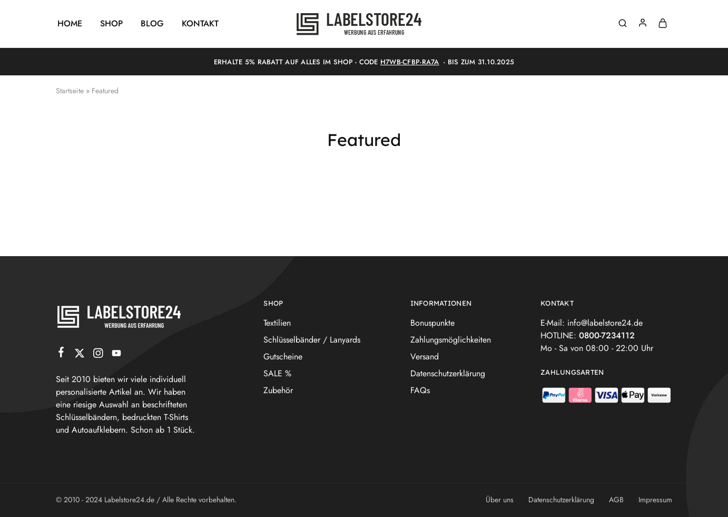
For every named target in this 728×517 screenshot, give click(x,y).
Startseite (70, 90)
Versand (424, 356)
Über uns (500, 499)
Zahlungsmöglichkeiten (450, 340)
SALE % (277, 373)
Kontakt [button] (200, 24)
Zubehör (278, 390)
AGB (616, 499)
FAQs (420, 390)
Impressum (655, 499)
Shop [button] (111, 24)
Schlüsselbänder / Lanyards (311, 340)
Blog (152, 24)
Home (69, 24)
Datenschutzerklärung (447, 373)
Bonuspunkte (432, 323)
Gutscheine (282, 356)
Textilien (277, 323)
